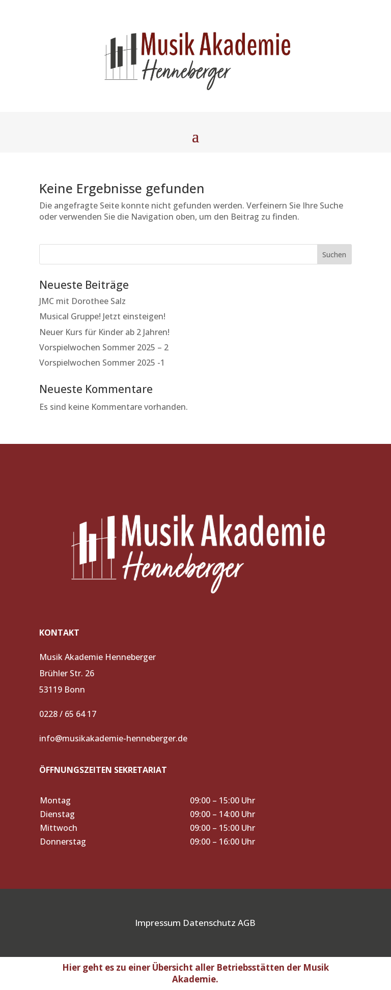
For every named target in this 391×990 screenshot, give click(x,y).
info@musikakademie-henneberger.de (113, 738)
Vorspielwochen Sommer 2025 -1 (102, 362)
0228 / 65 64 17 (67, 713)
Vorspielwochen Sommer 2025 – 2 (104, 347)
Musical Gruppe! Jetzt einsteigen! (102, 316)
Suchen (334, 254)
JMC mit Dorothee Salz (82, 301)
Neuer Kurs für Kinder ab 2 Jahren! (104, 332)
